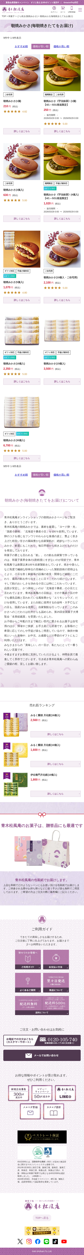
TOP (4, 16)
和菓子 (11, 16)
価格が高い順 (61, 46)
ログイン (54, 9)
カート (63, 9)
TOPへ (42, 1218)
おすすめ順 (21, 46)
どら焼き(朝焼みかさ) (27, 16)
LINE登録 (71, 9)
